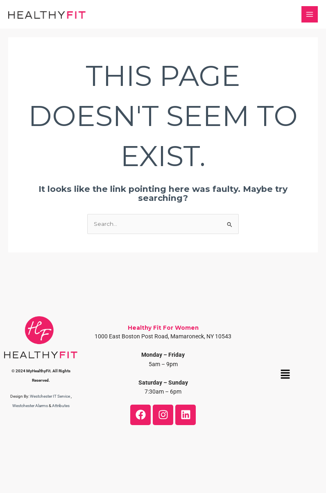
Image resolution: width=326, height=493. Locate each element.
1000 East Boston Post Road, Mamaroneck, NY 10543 (163, 336)
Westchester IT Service (50, 396)
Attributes (61, 405)
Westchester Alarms (30, 405)
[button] (285, 375)
